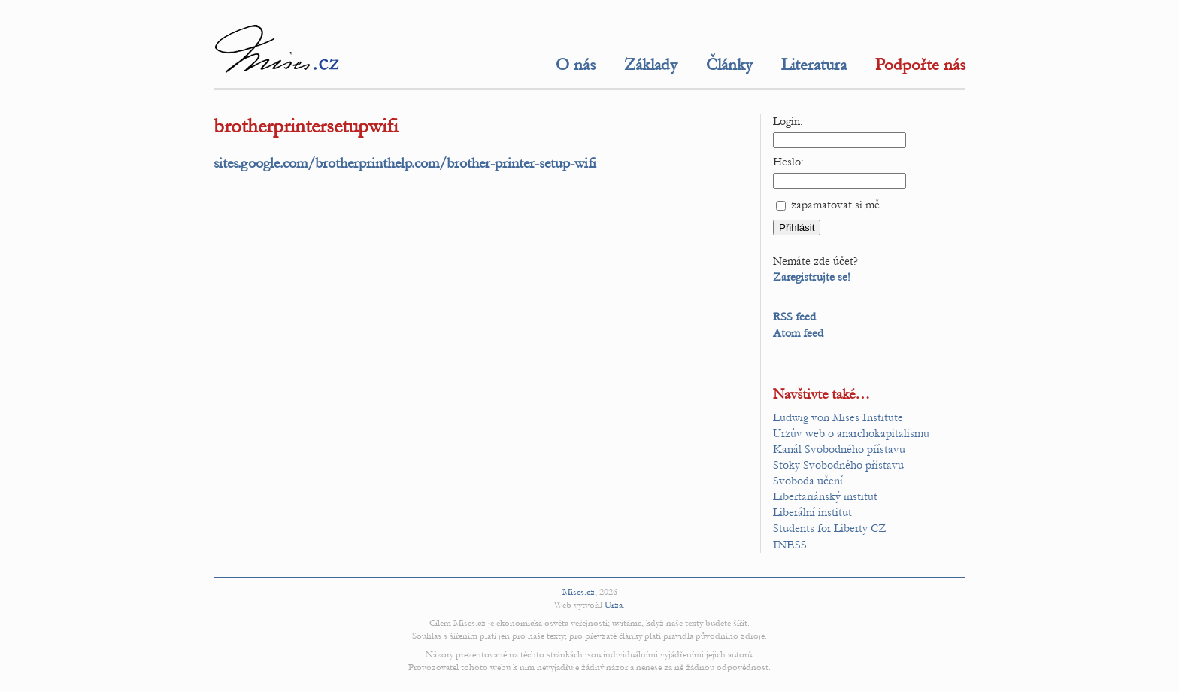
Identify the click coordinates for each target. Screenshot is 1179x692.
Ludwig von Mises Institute (838, 417)
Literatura (814, 64)
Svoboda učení (808, 480)
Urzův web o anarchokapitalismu (851, 433)
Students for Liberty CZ (830, 528)
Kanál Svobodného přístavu (839, 449)
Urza (614, 604)
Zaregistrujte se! (811, 277)
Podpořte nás (920, 64)
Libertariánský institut (825, 496)
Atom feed (798, 333)
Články (729, 64)
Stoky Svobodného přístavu (838, 465)
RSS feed (794, 316)
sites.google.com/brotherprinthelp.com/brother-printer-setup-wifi (405, 162)
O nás (576, 64)
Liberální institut (812, 512)
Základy (650, 64)
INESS (790, 544)
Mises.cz (578, 592)
